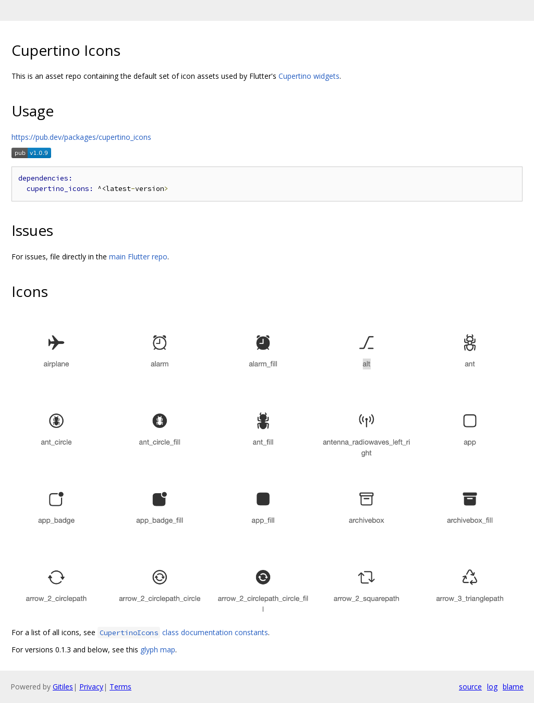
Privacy (91, 687)
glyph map (157, 649)
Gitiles (63, 687)
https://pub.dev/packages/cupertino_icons (81, 137)
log (492, 687)
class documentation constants (183, 632)
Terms (120, 687)
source (470, 687)
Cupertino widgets (308, 76)
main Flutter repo (138, 256)
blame (513, 687)
